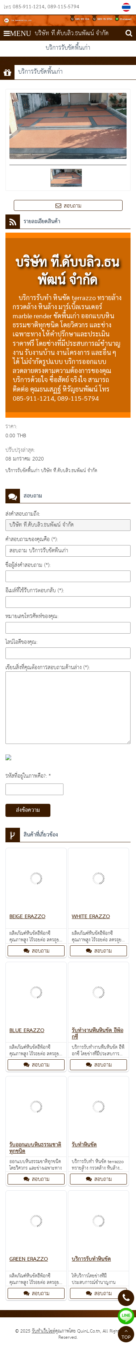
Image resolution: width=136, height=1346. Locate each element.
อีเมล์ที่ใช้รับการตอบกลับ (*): (34, 591)
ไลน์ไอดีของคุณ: (21, 642)
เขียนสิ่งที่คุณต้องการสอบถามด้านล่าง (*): (47, 667)
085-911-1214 (29, 7)
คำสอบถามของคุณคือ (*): (31, 539)
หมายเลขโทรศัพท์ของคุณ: (31, 616)
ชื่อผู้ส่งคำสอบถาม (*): (27, 565)
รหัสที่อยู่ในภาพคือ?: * (28, 776)
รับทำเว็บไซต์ (43, 1331)
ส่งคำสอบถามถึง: (22, 514)
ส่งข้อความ (28, 810)
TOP (126, 1335)
